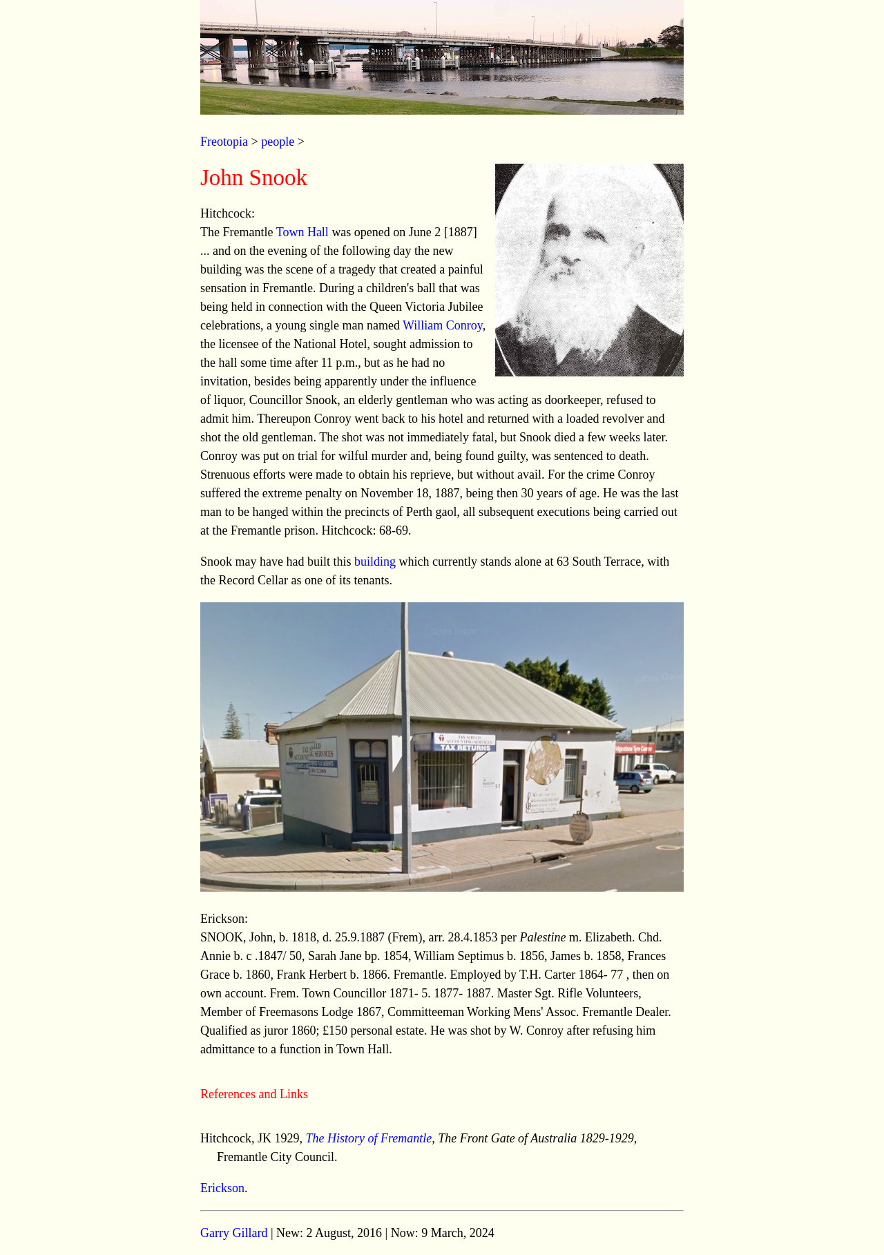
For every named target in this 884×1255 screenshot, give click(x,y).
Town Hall (302, 232)
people (277, 142)
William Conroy (443, 325)
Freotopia (224, 142)
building (375, 561)
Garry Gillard (233, 1233)
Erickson (222, 1188)
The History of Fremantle (368, 1138)
